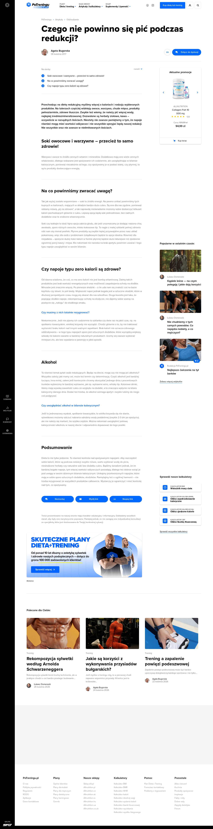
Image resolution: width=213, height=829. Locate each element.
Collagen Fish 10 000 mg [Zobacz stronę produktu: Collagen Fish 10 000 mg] (180, 111)
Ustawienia (7, 433)
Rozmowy (7, 422)
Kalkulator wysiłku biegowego (127, 812)
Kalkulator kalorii (121, 794)
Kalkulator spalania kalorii (125, 801)
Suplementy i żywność (117, 5)
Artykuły (59, 19)
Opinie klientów (60, 784)
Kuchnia (178, 787)
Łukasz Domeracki (175, 277)
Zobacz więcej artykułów (171, 381)
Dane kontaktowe (31, 801)
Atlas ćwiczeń (181, 784)
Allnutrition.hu (90, 801)
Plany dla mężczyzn (62, 791)
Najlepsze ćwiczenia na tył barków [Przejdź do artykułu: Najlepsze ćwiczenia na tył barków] (183, 371)
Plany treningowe (61, 798)
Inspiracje (179, 794)
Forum (177, 808)
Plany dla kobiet (60, 787)
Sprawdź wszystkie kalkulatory (173, 531)
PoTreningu (46, 19)
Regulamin (27, 791)
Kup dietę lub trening (172, 5)
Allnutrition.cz (90, 791)
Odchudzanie (73, 19)
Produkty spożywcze (184, 791)
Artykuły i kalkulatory (90, 5)
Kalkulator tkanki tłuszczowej (127, 805)
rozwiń (137, 69)
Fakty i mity (180, 798)
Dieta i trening (67, 5)
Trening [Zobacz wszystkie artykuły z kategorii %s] (30, 653)
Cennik (56, 801)
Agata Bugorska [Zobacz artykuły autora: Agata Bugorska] (100, 687)
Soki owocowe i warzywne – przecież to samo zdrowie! (75, 75)
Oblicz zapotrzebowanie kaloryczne (184, 499)
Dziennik (7, 399)
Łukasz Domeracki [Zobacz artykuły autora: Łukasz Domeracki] (42, 684)
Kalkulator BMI (120, 784)
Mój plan (7, 411)
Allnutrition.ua (90, 805)
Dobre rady (180, 801)
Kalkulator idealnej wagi (124, 798)
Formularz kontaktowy (154, 787)
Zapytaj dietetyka (182, 805)
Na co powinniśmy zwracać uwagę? (65, 80)
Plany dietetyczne (61, 794)
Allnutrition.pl (89, 787)
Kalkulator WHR (121, 791)
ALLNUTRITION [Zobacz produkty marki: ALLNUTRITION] (181, 106)
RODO (26, 794)
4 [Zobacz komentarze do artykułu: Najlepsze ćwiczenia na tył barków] (197, 361)
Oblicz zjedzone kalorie (184, 510)
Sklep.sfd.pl (89, 784)
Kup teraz (182, 140)
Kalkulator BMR (120, 787)
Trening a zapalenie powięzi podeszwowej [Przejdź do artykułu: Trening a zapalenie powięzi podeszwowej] (167, 661)
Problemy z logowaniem (155, 791)
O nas (25, 784)
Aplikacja (27, 798)
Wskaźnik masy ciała (184, 487)
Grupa (7, 822)
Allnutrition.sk (90, 794)
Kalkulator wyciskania (123, 808)
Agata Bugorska (60, 50)
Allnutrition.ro (89, 798)
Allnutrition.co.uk (91, 808)
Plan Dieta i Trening (153, 784)
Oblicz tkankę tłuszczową (184, 521)
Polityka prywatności (32, 787)
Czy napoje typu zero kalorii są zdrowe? (67, 85)
